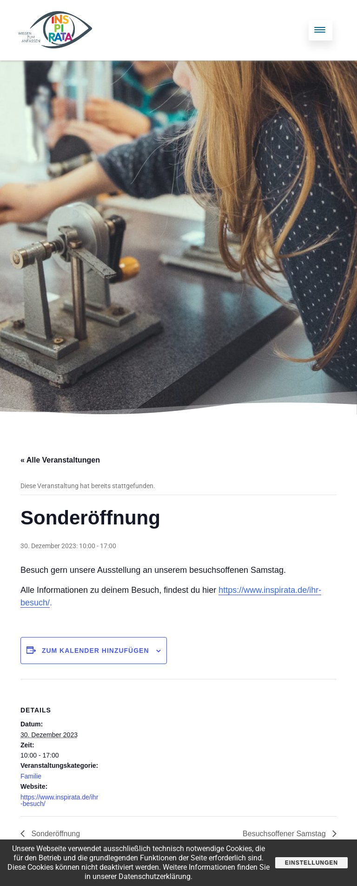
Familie (30, 776)
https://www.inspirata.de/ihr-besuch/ (59, 800)
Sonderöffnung (54, 834)
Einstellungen (311, 862)
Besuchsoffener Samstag (285, 834)
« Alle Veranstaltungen (60, 460)
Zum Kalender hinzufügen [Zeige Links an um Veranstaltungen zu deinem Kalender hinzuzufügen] (95, 650)
